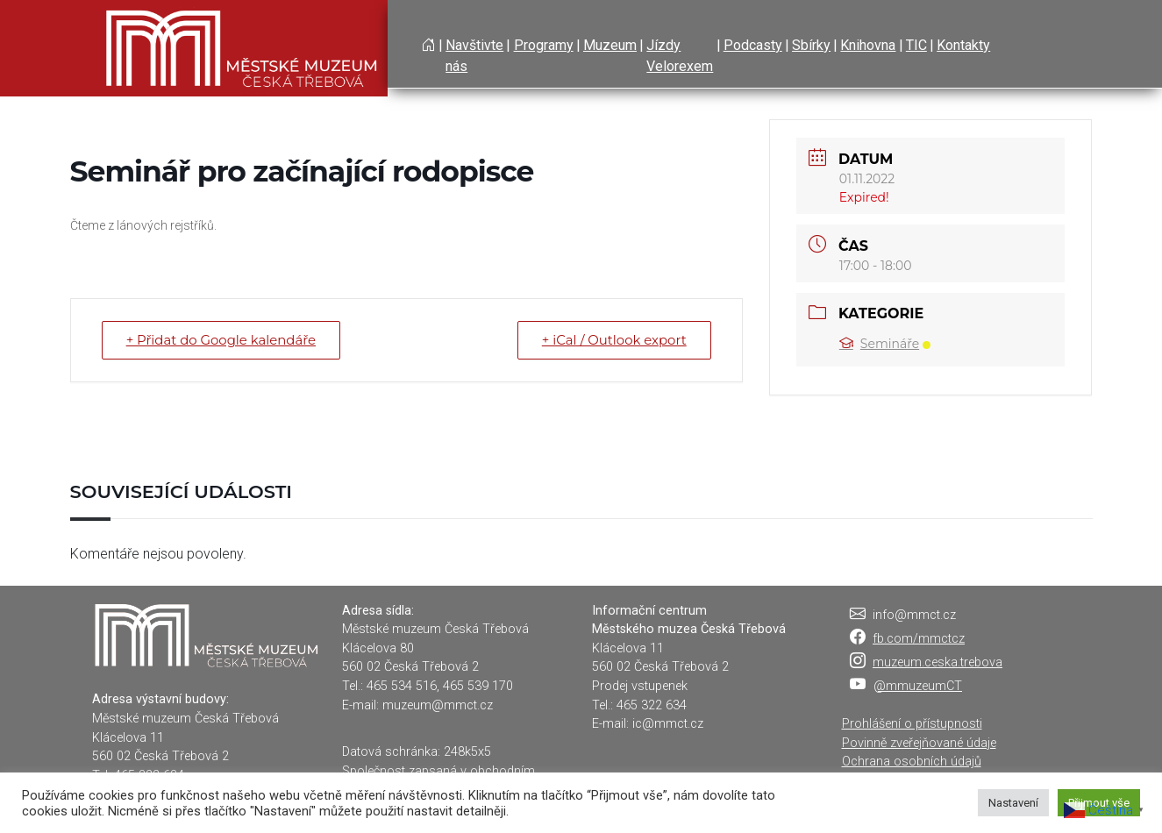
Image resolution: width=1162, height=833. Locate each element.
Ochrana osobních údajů (911, 761)
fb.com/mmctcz (919, 638)
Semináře (884, 344)
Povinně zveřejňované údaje (919, 743)
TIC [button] (916, 45)
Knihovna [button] (867, 45)
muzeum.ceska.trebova (937, 662)
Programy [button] (544, 45)
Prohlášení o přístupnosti (912, 723)
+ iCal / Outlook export (613, 339)
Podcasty (753, 45)
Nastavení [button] (1013, 802)
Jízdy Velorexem (679, 56)
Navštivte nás (474, 56)
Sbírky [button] (811, 45)
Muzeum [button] (610, 45)
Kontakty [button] (963, 45)
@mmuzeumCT (917, 686)
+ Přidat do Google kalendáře (222, 339)
